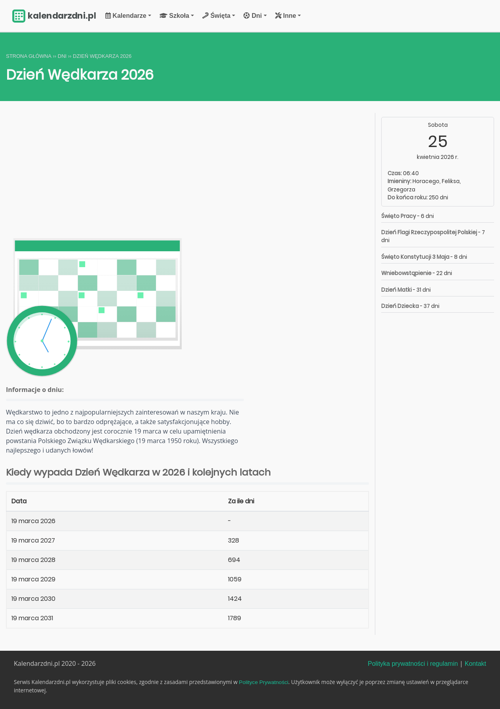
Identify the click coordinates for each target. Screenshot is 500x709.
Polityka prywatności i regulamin (413, 663)
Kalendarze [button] (125, 15)
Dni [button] (252, 15)
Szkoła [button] (174, 15)
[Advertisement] (187, 171)
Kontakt (475, 663)
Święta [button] (216, 15)
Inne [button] (285, 15)
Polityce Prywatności (264, 682)
